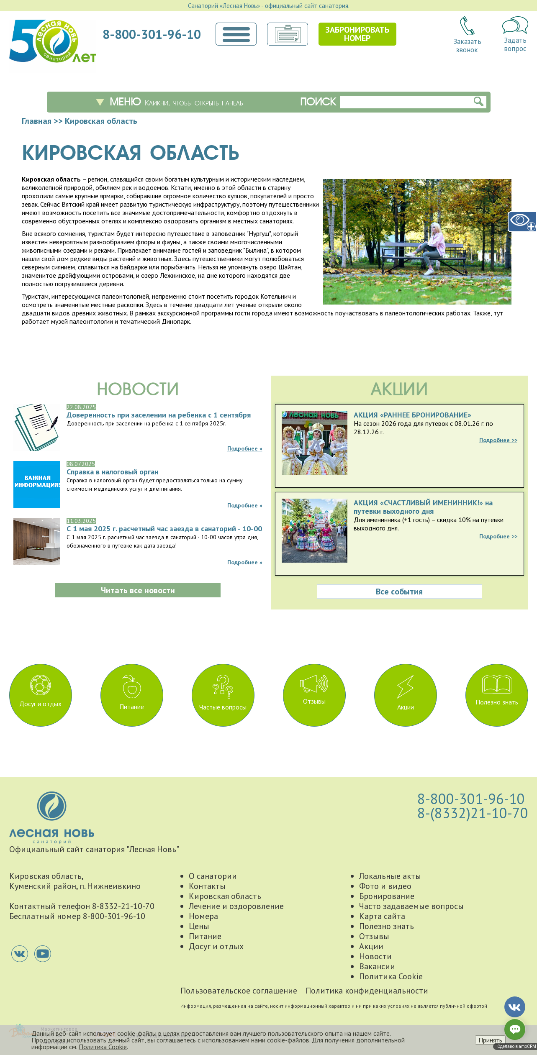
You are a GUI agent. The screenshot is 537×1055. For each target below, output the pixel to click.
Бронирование (386, 896)
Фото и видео (385, 886)
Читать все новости (138, 590)
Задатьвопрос (515, 34)
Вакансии (377, 966)
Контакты (207, 886)
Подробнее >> (498, 440)
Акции (405, 693)
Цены (199, 926)
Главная (36, 120)
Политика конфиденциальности (367, 990)
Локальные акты (390, 876)
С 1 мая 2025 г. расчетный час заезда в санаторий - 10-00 (164, 529)
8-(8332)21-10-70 (472, 813)
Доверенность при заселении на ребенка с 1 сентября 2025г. (159, 415)
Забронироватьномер (357, 34)
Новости (375, 956)
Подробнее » (244, 448)
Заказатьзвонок (467, 35)
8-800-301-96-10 (152, 34)
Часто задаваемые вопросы (411, 906)
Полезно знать (496, 690)
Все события (399, 591)
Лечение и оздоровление (236, 906)
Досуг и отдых (40, 691)
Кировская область (225, 896)
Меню (176, 102)
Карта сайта (382, 916)
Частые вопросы (223, 693)
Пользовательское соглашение (238, 990)
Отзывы (314, 690)
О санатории (213, 876)
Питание (131, 693)
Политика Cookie (391, 976)
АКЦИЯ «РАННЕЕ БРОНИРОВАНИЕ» (412, 415)
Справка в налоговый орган (112, 472)
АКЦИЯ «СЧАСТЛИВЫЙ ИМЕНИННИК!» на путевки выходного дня (423, 507)
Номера (203, 916)
